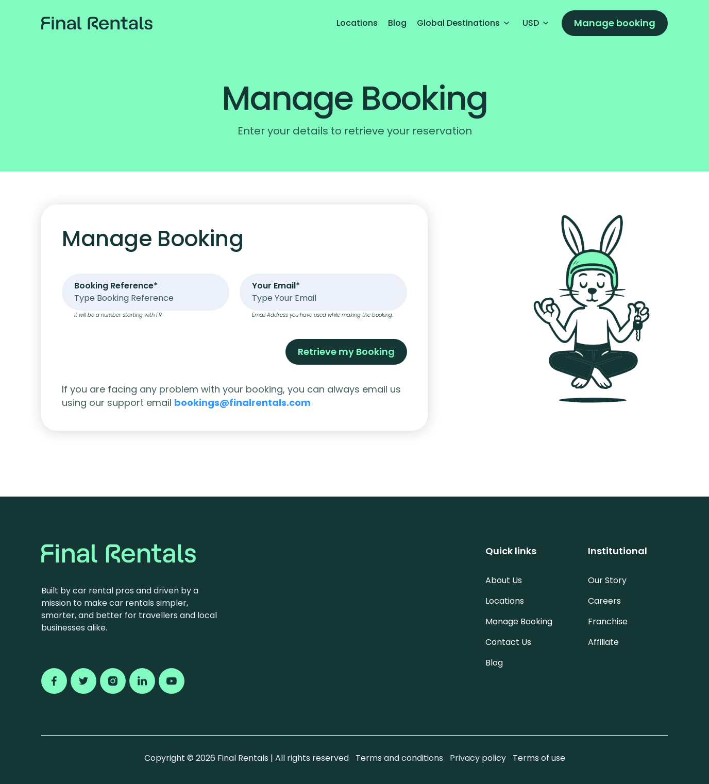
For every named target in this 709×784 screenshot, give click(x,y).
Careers (604, 601)
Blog (397, 23)
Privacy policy (479, 758)
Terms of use (539, 758)
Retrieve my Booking (346, 351)
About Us (503, 580)
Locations (357, 23)
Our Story (607, 580)
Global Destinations (464, 23)
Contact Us (508, 642)
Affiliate (603, 642)
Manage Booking (518, 621)
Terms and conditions (400, 758)
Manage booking (614, 22)
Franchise (608, 621)
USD (536, 23)
